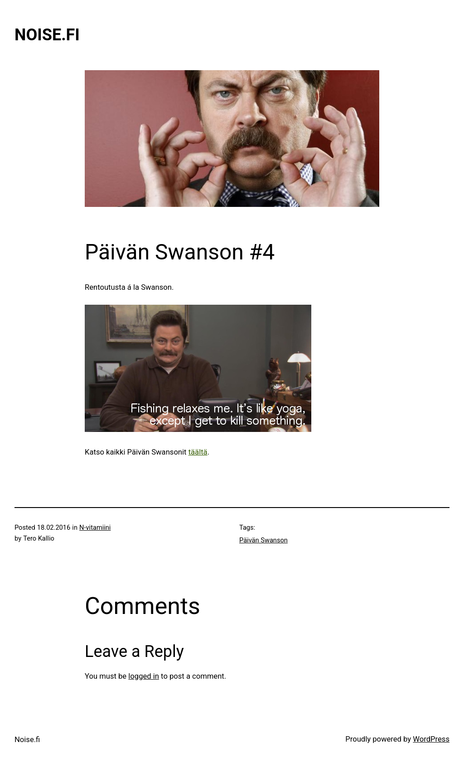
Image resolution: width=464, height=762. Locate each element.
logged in (143, 676)
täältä (198, 452)
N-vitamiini (95, 527)
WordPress (431, 739)
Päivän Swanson (263, 540)
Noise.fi (47, 34)
